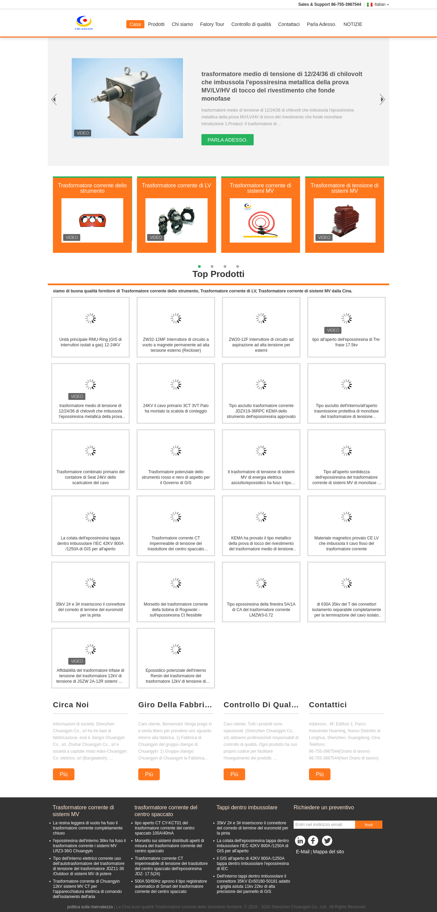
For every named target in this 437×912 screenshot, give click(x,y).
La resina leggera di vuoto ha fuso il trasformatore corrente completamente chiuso (88, 828)
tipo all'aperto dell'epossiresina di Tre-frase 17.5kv (346, 342)
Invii (369, 824)
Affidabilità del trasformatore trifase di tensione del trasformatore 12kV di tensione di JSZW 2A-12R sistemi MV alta (90, 676)
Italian (382, 4)
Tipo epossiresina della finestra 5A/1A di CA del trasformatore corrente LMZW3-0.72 (261, 610)
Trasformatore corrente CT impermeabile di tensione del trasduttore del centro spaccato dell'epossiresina (176, 544)
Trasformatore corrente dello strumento (92, 188)
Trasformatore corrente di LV (176, 185)
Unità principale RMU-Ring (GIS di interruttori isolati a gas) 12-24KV (90, 342)
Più (64, 774)
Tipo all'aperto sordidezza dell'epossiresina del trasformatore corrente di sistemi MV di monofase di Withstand (346, 477)
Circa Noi (71, 704)
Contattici (328, 704)
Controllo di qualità (251, 24)
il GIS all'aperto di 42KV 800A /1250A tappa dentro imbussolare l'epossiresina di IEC (253, 863)
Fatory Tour (212, 24)
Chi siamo (182, 24)
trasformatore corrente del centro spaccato (166, 811)
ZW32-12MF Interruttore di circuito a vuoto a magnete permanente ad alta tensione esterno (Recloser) (175, 345)
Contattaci (289, 24)
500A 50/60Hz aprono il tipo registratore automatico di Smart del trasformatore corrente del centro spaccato (171, 886)
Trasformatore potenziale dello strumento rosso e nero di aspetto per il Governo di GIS (176, 477)
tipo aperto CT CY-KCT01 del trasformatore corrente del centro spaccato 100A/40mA (165, 828)
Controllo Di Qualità (261, 704)
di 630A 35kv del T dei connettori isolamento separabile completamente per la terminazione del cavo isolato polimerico (346, 610)
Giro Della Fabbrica (175, 704)
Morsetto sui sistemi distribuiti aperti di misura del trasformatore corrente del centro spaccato (169, 845)
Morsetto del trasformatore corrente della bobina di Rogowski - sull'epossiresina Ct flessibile (176, 610)
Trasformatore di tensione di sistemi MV (345, 188)
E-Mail (303, 851)
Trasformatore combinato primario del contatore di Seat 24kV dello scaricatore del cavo (90, 477)
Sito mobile (306, 860)
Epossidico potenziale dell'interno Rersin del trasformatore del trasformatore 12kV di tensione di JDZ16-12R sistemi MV (175, 676)
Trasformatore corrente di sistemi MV (260, 188)
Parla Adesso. (321, 24)
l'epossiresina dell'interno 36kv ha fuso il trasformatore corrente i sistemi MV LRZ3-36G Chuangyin (89, 845)
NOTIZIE (352, 24)
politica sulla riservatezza (90, 906)
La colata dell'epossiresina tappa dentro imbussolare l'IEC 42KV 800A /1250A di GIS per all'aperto (90, 543)
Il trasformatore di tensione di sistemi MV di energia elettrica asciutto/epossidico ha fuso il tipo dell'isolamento (261, 477)
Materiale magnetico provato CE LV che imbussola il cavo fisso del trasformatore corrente (346, 543)
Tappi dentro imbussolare (247, 807)
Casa (135, 24)
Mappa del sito (328, 851)
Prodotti (156, 24)
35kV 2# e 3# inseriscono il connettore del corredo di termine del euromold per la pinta (90, 610)
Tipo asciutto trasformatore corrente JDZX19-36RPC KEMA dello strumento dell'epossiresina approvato (261, 411)
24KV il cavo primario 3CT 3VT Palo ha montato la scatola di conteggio (176, 408)
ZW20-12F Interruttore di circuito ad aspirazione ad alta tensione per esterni (261, 345)
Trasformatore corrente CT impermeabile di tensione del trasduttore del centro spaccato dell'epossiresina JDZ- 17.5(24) (171, 866)
